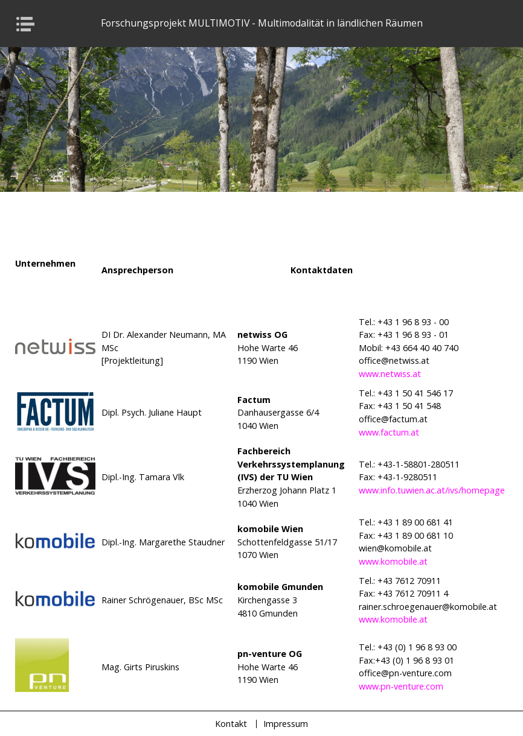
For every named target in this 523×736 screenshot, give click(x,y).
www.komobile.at (393, 561)
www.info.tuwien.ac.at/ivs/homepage (432, 490)
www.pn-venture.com (401, 686)
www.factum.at (389, 432)
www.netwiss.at (390, 373)
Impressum (285, 723)
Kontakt (231, 723)
